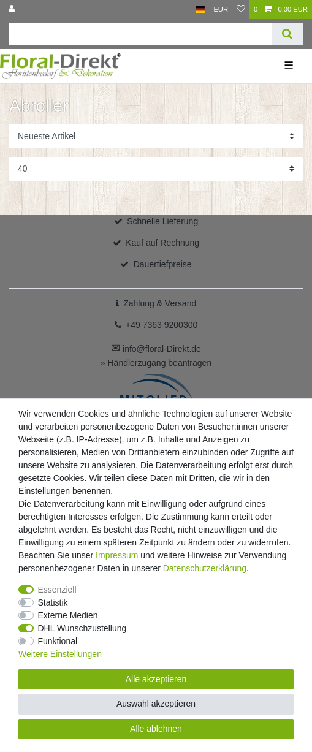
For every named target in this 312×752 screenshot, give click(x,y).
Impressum (117, 555)
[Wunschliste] (240, 9)
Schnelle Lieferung (162, 221)
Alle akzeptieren (156, 679)
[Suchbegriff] (140, 34)
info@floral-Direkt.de (156, 349)
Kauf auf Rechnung (162, 243)
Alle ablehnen (156, 729)
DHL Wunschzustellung (82, 628)
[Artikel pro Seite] (156, 169)
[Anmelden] (12, 9)
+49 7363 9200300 (161, 325)
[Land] (200, 9)
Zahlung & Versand (159, 303)
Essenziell (57, 589)
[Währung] (220, 9)
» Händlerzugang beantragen (156, 363)
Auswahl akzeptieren (156, 703)
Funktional (58, 641)
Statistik (53, 602)
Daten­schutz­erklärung (204, 568)
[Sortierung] (156, 136)
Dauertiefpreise (163, 264)
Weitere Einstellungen (60, 654)
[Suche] (287, 34)
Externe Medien (68, 615)
